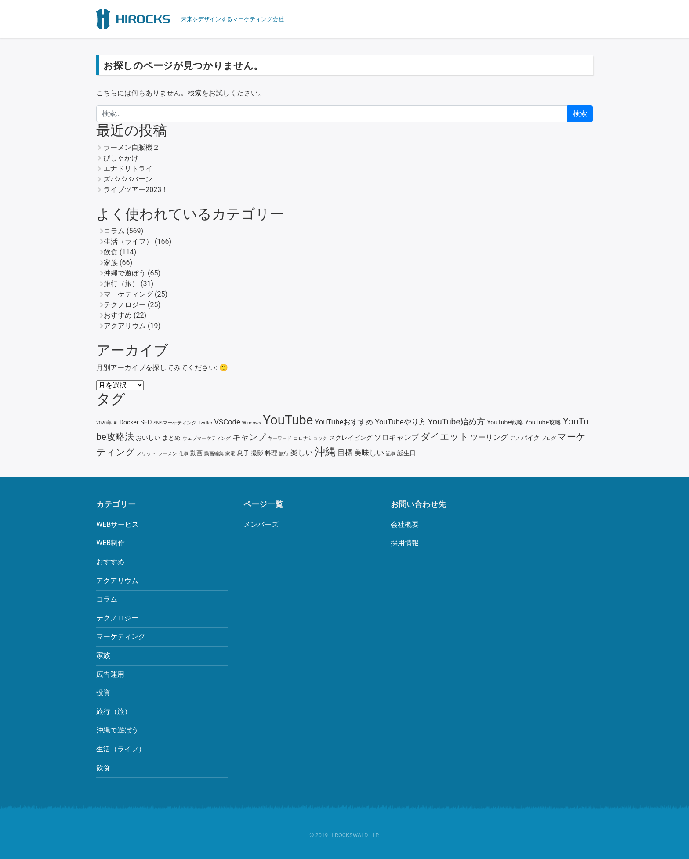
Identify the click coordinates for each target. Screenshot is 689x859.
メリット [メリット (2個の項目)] (146, 454)
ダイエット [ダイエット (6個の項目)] (445, 436)
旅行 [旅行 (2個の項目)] (284, 454)
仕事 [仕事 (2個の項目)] (184, 454)
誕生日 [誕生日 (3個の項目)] (406, 453)
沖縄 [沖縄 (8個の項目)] (325, 452)
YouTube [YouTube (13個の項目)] (288, 420)
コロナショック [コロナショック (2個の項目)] (310, 438)
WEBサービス (117, 524)
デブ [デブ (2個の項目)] (514, 438)
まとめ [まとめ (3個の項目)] (171, 437)
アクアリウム (125, 326)
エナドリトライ (127, 168)
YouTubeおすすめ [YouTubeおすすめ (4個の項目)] (344, 421)
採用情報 (405, 543)
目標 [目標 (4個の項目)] (344, 452)
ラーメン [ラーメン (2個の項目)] (167, 454)
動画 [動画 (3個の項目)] (196, 453)
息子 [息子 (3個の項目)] (243, 453)
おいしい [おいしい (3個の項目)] (148, 437)
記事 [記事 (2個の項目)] (390, 454)
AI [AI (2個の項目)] (115, 423)
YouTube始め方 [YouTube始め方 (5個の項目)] (457, 422)
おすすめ (118, 315)
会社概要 (405, 524)
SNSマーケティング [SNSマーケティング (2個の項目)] (174, 423)
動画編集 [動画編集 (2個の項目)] (214, 454)
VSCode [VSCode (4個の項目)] (227, 421)
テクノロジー (125, 305)
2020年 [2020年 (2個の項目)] (104, 423)
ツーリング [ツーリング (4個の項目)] (489, 437)
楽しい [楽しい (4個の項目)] (301, 452)
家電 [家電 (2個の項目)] (230, 454)
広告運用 (110, 674)
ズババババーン (127, 179)
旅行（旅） (121, 283)
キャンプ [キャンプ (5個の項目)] (249, 437)
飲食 (111, 252)
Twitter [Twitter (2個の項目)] (205, 423)
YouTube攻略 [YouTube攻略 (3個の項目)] (543, 422)
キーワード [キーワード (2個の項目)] (280, 438)
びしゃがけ (120, 158)
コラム (114, 231)
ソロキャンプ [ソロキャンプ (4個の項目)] (396, 437)
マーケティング (128, 294)
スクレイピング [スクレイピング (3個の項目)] (350, 437)
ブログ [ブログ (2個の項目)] (548, 438)
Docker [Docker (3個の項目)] (129, 422)
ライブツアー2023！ (135, 189)
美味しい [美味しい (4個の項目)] (369, 452)
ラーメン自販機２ (131, 147)
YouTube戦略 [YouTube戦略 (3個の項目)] (505, 422)
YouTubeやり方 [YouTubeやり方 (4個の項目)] (400, 421)
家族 (111, 262)
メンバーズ (261, 524)
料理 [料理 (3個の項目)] (271, 453)
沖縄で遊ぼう (125, 273)
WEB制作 (110, 543)
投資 (103, 693)
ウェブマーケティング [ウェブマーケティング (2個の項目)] (206, 438)
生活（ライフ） (128, 241)
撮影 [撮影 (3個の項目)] (257, 453)
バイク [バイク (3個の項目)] (530, 437)
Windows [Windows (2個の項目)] (251, 423)
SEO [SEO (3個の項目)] (146, 422)
